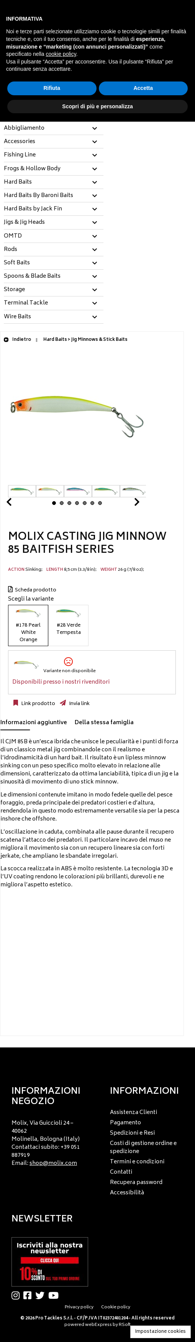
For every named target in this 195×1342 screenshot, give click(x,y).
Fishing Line (20, 155)
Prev (18, 504)
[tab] (53, 128)
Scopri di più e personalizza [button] (97, 106)
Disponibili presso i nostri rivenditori (61, 682)
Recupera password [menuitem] (136, 1182)
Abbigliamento (24, 128)
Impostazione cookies (160, 1332)
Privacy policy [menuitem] (79, 1307)
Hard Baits (18, 182)
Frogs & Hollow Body (32, 169)
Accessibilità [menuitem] (127, 1193)
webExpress (98, 1325)
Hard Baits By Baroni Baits (38, 195)
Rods (10, 249)
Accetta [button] (143, 88)
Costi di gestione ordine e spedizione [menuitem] (143, 1147)
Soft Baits (17, 263)
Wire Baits (17, 317)
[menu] (48, 1141)
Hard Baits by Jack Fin (33, 209)
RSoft (125, 1325)
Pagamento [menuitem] (125, 1123)
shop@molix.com (53, 1163)
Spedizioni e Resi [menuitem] (132, 1133)
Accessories (19, 141)
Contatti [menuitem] (121, 1172)
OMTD (13, 236)
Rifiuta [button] (51, 88)
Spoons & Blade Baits (32, 276)
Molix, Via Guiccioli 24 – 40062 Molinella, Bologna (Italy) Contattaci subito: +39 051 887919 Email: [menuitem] (45, 1143)
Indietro (17, 340)
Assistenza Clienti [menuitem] (133, 1112)
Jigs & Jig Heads (24, 222)
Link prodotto (37, 704)
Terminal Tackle (26, 303)
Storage (14, 290)
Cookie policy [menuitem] (115, 1307)
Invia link (79, 704)
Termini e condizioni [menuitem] (137, 1162)
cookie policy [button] (61, 54)
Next (127, 504)
